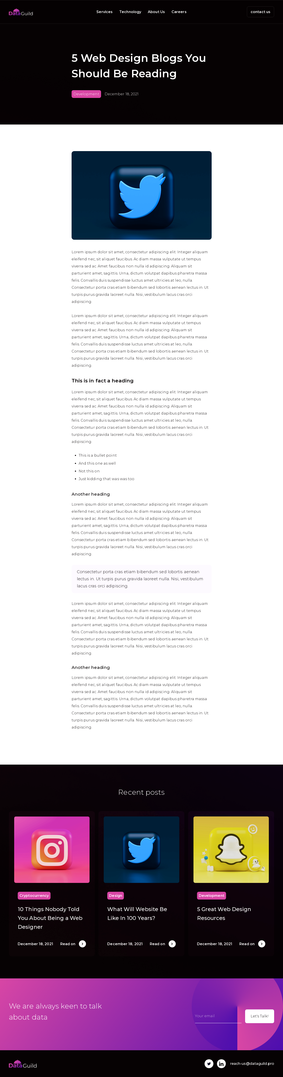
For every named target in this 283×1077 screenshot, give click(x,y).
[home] (21, 11)
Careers (179, 12)
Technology (130, 12)
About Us (156, 12)
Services (104, 12)
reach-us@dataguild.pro (252, 1063)
